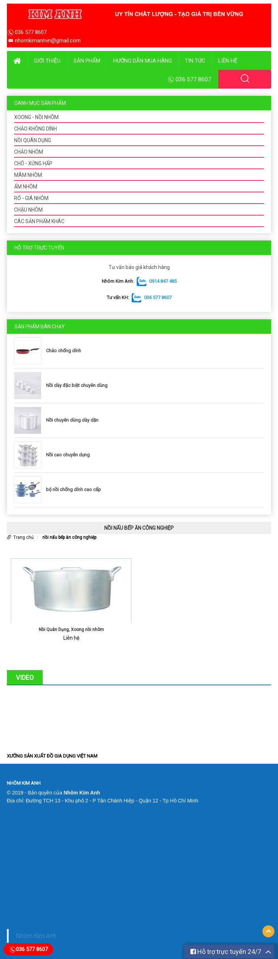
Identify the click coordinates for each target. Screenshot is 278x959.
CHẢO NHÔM (28, 152)
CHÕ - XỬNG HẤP (33, 163)
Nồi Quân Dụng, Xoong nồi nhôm (71, 629)
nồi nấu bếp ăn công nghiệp (69, 537)
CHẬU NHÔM (28, 210)
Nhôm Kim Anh (36, 935)
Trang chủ (23, 537)
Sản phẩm (86, 60)
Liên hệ (227, 60)
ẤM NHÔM (25, 186)
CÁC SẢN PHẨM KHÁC (39, 221)
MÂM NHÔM (28, 175)
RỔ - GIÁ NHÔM (31, 198)
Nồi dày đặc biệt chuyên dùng (77, 385)
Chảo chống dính (63, 350)
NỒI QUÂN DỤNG (32, 140)
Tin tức (195, 60)
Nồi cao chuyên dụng (68, 454)
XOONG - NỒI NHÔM (36, 117)
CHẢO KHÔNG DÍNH (35, 129)
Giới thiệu (47, 60)
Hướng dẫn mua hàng (142, 60)
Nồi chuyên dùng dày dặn (72, 420)
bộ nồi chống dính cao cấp (73, 489)
